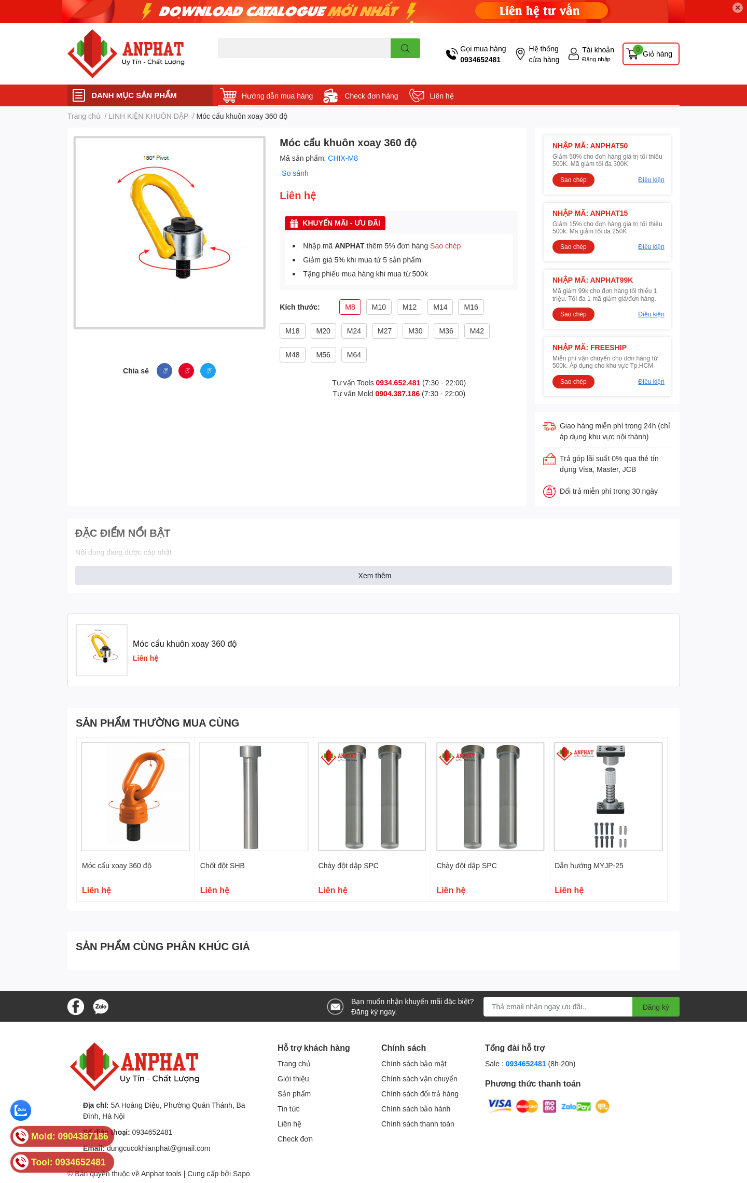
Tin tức (289, 1108)
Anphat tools (161, 1173)
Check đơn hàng (371, 95)
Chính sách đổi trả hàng (420, 1093)
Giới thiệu (293, 1078)
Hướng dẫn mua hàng (277, 95)
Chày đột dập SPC (349, 865)
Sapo (241, 1173)
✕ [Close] (738, 7)
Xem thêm (375, 575)
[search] (405, 48)
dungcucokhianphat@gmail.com (158, 1148)
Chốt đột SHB (222, 865)
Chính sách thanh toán (417, 1123)
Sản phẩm (294, 1093)
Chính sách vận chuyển (419, 1078)
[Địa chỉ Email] (581, 1007)
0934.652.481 (398, 382)
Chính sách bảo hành (415, 1108)
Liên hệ (442, 95)
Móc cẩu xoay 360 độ (116, 865)
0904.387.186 (398, 393)
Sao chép (445, 245)
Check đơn (295, 1138)
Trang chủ (294, 1063)
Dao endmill (234, 64)
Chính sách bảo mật (414, 1063)
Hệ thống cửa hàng (544, 54)
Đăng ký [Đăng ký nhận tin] (656, 1007)
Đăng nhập (596, 58)
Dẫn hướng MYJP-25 (589, 865)
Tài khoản (598, 49)
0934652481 (480, 59)
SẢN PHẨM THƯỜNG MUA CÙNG (157, 722)
